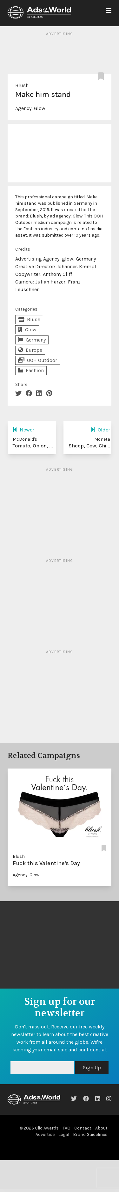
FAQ (66, 1128)
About (101, 1128)
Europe (30, 350)
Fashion (31, 370)
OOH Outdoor (37, 360)
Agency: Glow (26, 875)
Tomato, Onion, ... (33, 446)
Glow (39, 108)
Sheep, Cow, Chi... (89, 446)
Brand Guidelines (90, 1134)
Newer (23, 430)
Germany (32, 340)
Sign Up (92, 1067)
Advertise (45, 1134)
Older (100, 430)
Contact (82, 1128)
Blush (22, 85)
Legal (63, 1134)
